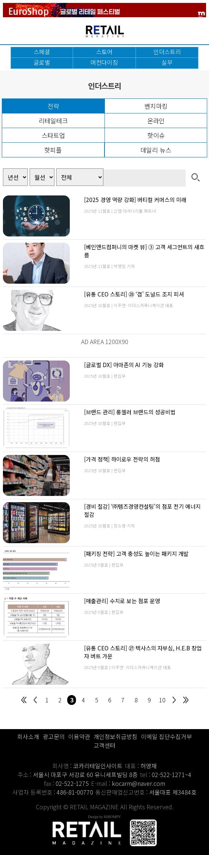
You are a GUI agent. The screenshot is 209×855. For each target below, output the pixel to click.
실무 (167, 62)
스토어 (104, 51)
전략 (53, 106)
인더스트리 (167, 51)
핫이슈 (156, 135)
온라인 (156, 120)
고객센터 (104, 745)
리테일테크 (53, 120)
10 (162, 699)
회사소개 (28, 736)
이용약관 (79, 736)
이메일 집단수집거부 (166, 736)
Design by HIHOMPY (104, 817)
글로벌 (42, 62)
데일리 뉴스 (155, 149)
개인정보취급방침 (115, 736)
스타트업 (53, 135)
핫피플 (53, 149)
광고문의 (54, 736)
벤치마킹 (156, 106)
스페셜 (42, 51)
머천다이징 (104, 62)
